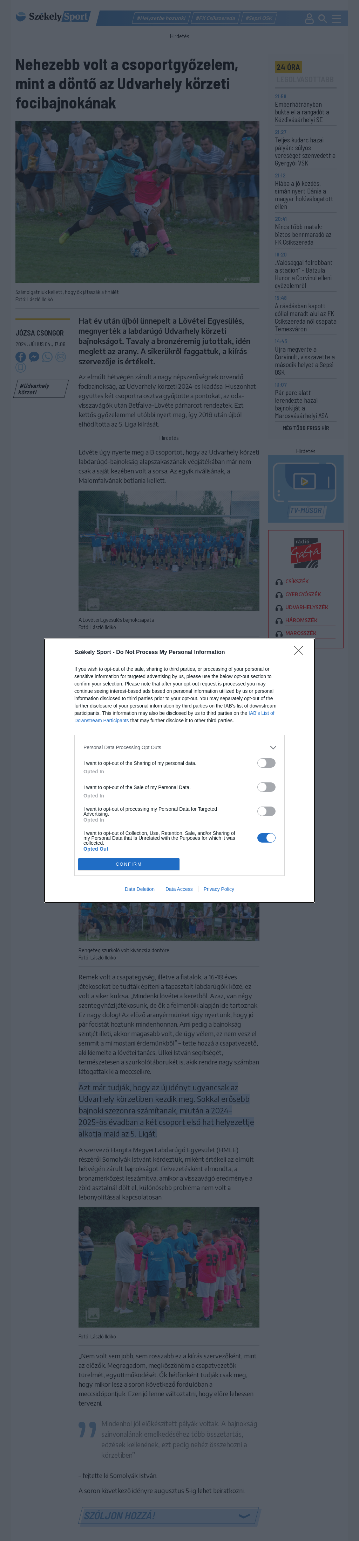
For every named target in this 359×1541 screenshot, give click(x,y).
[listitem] (179, 747)
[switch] (266, 763)
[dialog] (179, 770)
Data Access (179, 889)
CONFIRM (129, 864)
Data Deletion (140, 889)
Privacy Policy (219, 889)
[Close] (300, 652)
